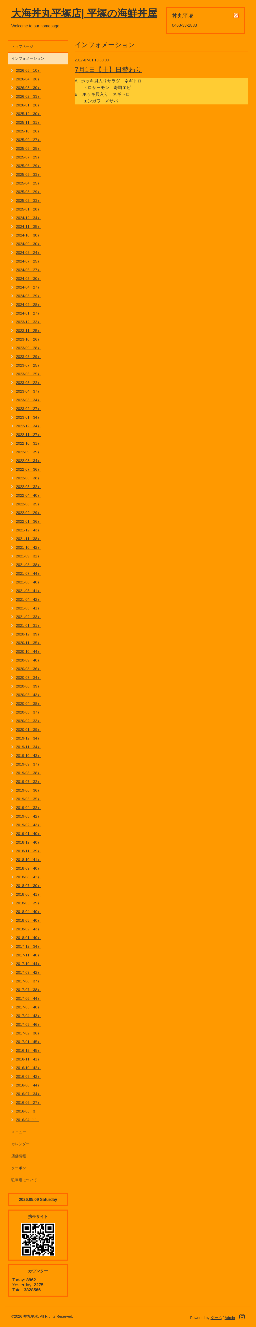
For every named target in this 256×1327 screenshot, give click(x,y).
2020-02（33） (28, 721)
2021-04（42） (28, 599)
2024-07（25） (28, 261)
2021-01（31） (28, 625)
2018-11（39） (28, 851)
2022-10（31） (28, 443)
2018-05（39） (28, 903)
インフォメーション (27, 58)
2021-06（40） (28, 582)
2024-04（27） (28, 287)
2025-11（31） (28, 122)
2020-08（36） (28, 669)
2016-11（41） (28, 1059)
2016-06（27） (28, 1102)
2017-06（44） (28, 998)
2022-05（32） (28, 487)
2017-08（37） (28, 981)
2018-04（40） (28, 912)
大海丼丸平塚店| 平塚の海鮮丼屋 (84, 13)
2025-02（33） (28, 200)
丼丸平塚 (30, 1316)
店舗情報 (18, 1156)
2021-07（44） (28, 573)
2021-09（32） (28, 556)
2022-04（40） (28, 495)
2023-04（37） (28, 391)
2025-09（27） (28, 140)
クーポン (18, 1168)
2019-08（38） (28, 773)
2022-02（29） (28, 513)
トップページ (22, 46)
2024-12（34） (28, 218)
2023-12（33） (28, 322)
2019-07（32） (28, 782)
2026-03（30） (28, 88)
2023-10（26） (28, 339)
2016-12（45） (28, 1050)
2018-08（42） (28, 877)
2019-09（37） (28, 764)
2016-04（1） (27, 1120)
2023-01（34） (28, 417)
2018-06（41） (28, 894)
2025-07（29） (28, 157)
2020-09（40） (28, 660)
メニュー (18, 1132)
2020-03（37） (28, 712)
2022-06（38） (28, 478)
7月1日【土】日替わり (108, 69)
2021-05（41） (28, 591)
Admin (230, 1318)
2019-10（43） (28, 756)
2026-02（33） (28, 96)
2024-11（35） (28, 227)
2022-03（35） (28, 504)
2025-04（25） (28, 183)
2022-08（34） (28, 461)
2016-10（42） (28, 1068)
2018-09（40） (28, 868)
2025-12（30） (28, 114)
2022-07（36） (28, 469)
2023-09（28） (28, 348)
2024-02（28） (28, 305)
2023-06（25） (28, 374)
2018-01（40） (28, 938)
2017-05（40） (28, 1007)
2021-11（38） (28, 539)
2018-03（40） (28, 920)
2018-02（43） (28, 929)
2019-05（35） (28, 799)
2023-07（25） (28, 365)
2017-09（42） (28, 972)
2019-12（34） (28, 738)
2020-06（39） (28, 686)
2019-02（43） (28, 825)
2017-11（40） (28, 955)
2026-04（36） (28, 79)
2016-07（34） (28, 1094)
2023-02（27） (28, 409)
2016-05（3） (27, 1111)
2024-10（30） (28, 235)
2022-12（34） (28, 426)
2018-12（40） (28, 842)
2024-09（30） (28, 244)
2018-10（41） (28, 860)
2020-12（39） (28, 634)
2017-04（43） (28, 1016)
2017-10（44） (28, 964)
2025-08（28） (28, 148)
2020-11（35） (28, 643)
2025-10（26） (28, 131)
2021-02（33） (28, 617)
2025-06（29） (28, 166)
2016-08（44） (28, 1085)
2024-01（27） (28, 313)
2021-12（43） (28, 530)
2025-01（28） (28, 209)
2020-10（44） (28, 651)
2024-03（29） (28, 296)
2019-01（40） (28, 834)
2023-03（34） (28, 400)
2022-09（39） (28, 452)
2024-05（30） (28, 279)
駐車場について (24, 1180)
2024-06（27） (28, 270)
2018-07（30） (28, 886)
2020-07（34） (28, 678)
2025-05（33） (28, 174)
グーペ (216, 1318)
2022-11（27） (28, 435)
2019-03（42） (28, 816)
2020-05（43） (28, 695)
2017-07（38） (28, 990)
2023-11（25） (28, 331)
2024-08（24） (28, 253)
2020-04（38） (28, 704)
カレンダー (20, 1144)
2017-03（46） (28, 1024)
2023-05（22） (28, 383)
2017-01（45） (28, 1042)
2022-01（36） (28, 521)
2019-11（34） (28, 747)
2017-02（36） (28, 1033)
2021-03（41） (28, 608)
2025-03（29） (28, 192)
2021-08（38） (28, 565)
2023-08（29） (28, 357)
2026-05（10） (28, 70)
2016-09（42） (28, 1076)
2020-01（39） (28, 730)
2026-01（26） (28, 105)
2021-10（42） (28, 547)
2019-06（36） (28, 790)
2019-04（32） (28, 808)
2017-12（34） (28, 946)
